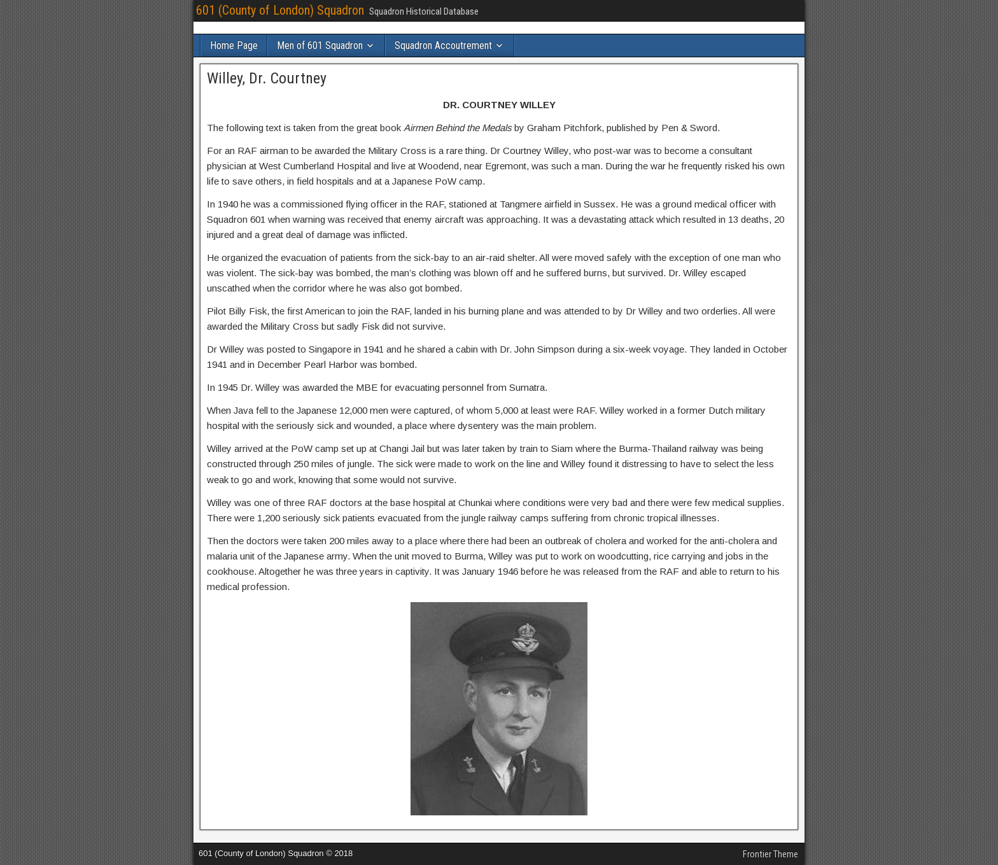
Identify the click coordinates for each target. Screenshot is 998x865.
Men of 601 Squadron (320, 45)
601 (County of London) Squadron (280, 10)
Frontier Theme (770, 854)
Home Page (234, 45)
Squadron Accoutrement (443, 45)
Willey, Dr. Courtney (267, 78)
